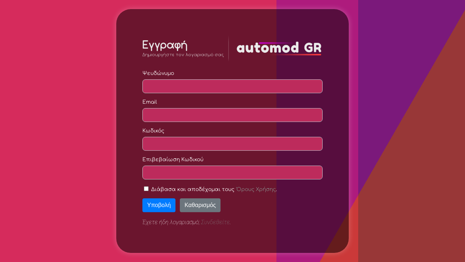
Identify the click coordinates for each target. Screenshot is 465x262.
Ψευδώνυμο (158, 73)
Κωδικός (153, 131)
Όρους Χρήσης (256, 189)
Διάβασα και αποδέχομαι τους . (214, 189)
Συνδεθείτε (215, 222)
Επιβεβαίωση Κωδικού (172, 159)
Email (149, 102)
